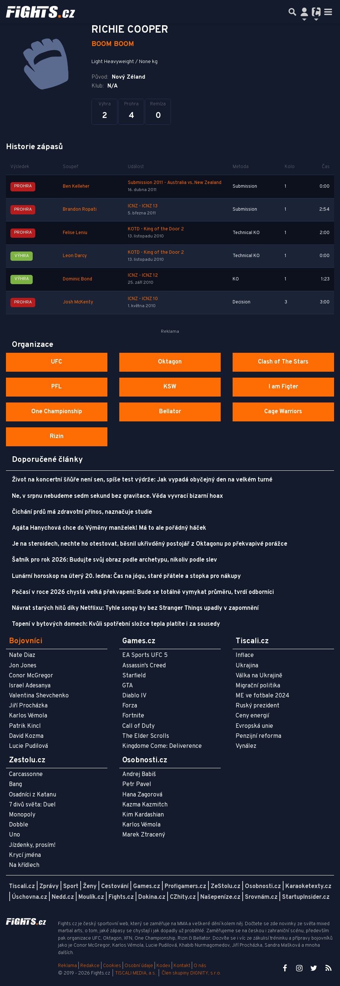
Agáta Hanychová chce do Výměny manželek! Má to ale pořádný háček (109, 528)
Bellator (170, 411)
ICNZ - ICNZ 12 (143, 276)
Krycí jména (25, 855)
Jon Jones (22, 666)
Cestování (115, 886)
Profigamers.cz (185, 886)
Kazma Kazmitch (145, 805)
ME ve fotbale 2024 (262, 696)
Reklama (67, 966)
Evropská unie (254, 726)
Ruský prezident (257, 706)
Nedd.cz (63, 897)
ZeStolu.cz (225, 886)
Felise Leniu (75, 233)
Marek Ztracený (143, 835)
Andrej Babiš (139, 774)
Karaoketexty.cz (308, 886)
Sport (70, 886)
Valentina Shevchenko (39, 696)
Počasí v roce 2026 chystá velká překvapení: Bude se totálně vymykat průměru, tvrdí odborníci (143, 592)
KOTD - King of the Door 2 (156, 229)
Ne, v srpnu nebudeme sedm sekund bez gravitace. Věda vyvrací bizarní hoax (117, 496)
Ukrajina (247, 666)
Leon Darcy (75, 256)
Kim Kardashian (143, 815)
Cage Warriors (283, 411)
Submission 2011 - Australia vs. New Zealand (174, 183)
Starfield (134, 676)
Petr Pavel (136, 784)
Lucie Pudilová (28, 746)
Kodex (163, 966)
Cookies (112, 966)
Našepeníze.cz (220, 897)
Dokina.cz (151, 897)
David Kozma (26, 736)
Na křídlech (24, 865)
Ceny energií (252, 716)
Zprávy (49, 886)
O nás (200, 966)
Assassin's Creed (144, 666)
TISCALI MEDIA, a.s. (135, 973)
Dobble (18, 825)
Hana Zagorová (142, 795)
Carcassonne (26, 774)
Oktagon (170, 362)
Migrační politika (258, 686)
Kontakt (182, 966)
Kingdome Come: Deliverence (162, 746)
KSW (170, 387)
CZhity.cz (183, 897)
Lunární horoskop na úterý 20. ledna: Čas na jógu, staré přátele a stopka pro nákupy (126, 576)
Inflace (245, 655)
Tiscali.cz (22, 886)
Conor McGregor (31, 676)
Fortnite (133, 716)
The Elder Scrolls (145, 736)
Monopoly (22, 815)
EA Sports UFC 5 (145, 655)
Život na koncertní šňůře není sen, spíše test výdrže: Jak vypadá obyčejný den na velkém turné (142, 480)
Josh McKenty (78, 302)
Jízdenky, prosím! (32, 845)
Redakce (90, 966)
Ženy (90, 886)
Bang (15, 784)
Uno (14, 835)
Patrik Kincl (25, 726)
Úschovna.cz (29, 897)
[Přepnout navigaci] (304, 12)
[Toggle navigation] (328, 12)
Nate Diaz (22, 655)
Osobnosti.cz (263, 886)
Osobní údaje (138, 966)
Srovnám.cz (261, 897)
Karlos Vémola (28, 716)
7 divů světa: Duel (32, 805)
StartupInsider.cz (306, 897)
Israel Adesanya (30, 686)
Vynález (246, 746)
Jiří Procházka (28, 706)
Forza (129, 706)
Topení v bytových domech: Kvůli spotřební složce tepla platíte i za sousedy (116, 624)
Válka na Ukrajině (259, 676)
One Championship (56, 411)
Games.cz (146, 886)
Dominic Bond (77, 279)
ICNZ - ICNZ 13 (143, 206)
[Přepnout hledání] (292, 12)
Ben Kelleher (76, 187)
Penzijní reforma (258, 736)
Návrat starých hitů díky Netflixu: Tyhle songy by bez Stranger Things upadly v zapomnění (135, 608)
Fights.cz (121, 897)
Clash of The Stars (283, 362)
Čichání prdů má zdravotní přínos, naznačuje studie (82, 512)
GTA (127, 686)
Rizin (57, 436)
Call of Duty (138, 726)
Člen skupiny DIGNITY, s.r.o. (191, 973)
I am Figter (283, 387)
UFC (56, 362)
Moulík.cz (91, 897)
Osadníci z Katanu (32, 795)
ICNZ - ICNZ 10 (143, 299)
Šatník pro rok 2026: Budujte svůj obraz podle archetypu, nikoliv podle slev (114, 560)
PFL (56, 387)
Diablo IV (134, 696)
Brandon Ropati (80, 210)
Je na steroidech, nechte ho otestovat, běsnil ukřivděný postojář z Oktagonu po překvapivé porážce (149, 544)
